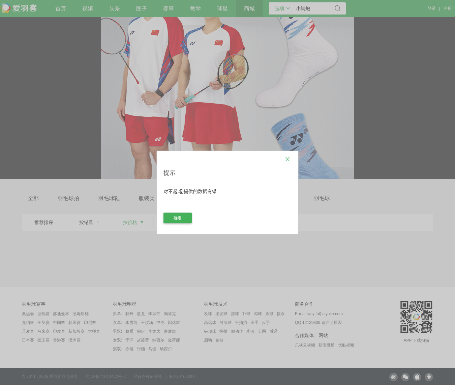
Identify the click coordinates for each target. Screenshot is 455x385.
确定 (178, 218)
